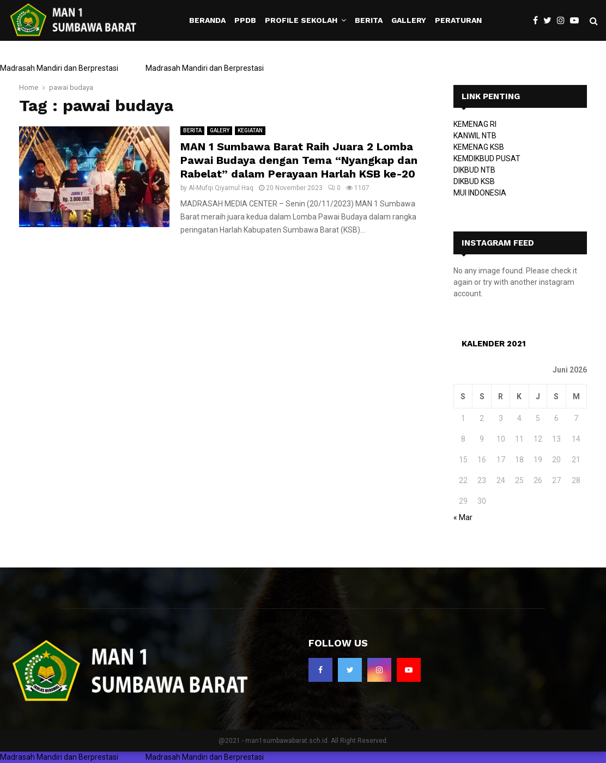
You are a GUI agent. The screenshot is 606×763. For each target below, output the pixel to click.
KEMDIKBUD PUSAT (486, 158)
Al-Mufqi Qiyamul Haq (221, 188)
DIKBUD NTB (474, 170)
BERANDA (207, 20)
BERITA (369, 20)
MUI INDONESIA (479, 192)
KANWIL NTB (474, 135)
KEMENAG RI (474, 124)
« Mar (462, 517)
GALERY (219, 130)
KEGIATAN (250, 130)
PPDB (245, 20)
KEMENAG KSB (478, 147)
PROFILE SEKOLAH (301, 20)
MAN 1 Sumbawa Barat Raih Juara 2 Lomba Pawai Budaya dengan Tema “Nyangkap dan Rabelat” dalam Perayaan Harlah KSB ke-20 (298, 160)
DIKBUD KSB (474, 181)
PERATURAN (458, 20)
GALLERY (408, 20)
